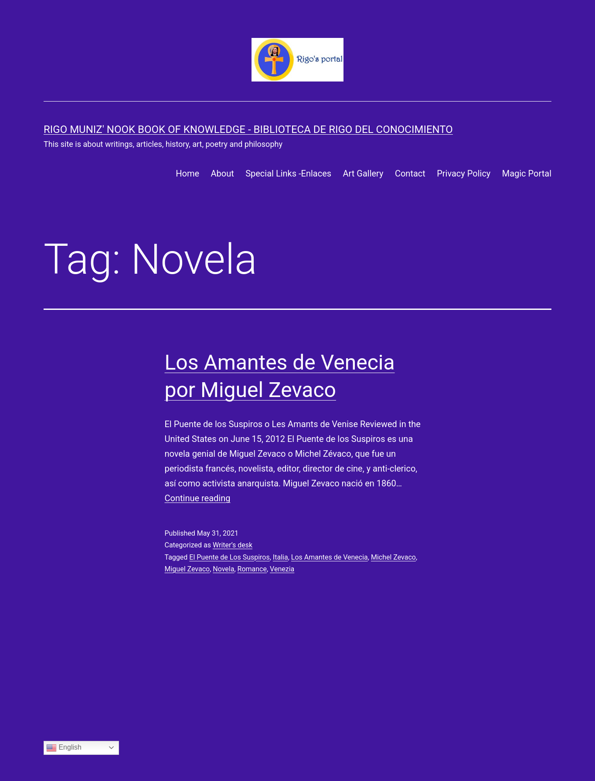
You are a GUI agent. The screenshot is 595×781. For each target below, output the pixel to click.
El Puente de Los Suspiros (229, 557)
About (222, 173)
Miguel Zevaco (187, 569)
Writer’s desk (232, 545)
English (64, 748)
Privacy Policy (463, 173)
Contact (410, 173)
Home (187, 173)
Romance (252, 569)
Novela (223, 569)
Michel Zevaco (393, 557)
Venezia (282, 569)
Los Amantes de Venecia (329, 557)
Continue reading (198, 498)
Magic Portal (526, 173)
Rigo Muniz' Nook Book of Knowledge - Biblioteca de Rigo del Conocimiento (248, 129)
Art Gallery (363, 173)
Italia (280, 557)
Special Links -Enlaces (288, 173)
